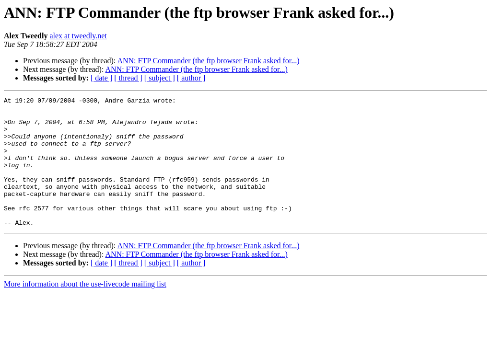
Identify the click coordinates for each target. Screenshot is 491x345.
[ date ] (101, 78)
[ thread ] (128, 78)
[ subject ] (159, 78)
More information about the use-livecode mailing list (85, 310)
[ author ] (191, 78)
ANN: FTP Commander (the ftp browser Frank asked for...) (208, 61)
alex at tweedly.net (77, 36)
